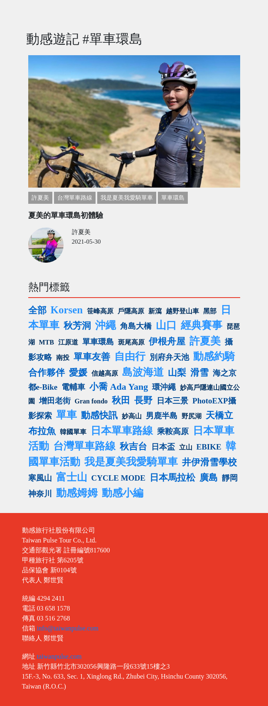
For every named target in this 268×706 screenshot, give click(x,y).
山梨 (177, 372)
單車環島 (172, 198)
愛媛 (78, 372)
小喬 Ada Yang (118, 386)
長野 (143, 400)
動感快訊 (99, 415)
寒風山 (40, 478)
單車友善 (92, 357)
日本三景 (172, 400)
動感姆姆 (77, 492)
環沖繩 (164, 387)
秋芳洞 (77, 325)
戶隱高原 (131, 311)
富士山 (71, 477)
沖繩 (105, 325)
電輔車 (73, 387)
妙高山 (132, 416)
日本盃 (163, 446)
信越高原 (104, 373)
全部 (37, 310)
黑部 (209, 311)
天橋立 (219, 415)
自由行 (129, 356)
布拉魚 (42, 431)
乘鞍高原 (173, 431)
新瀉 (155, 311)
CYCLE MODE (118, 478)
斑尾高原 (131, 342)
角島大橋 (136, 326)
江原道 (68, 342)
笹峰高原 (100, 311)
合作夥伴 (46, 372)
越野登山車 (182, 311)
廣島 (208, 477)
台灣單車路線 (74, 198)
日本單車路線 (122, 430)
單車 (66, 414)
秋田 (121, 400)
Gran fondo (91, 401)
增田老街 (55, 400)
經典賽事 (201, 325)
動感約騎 (214, 356)
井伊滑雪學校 (209, 462)
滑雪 (199, 372)
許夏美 (40, 198)
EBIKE (209, 446)
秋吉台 (133, 446)
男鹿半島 (161, 415)
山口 (166, 325)
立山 (185, 447)
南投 (62, 357)
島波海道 (143, 372)
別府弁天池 (169, 357)
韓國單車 (73, 431)
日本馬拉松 (172, 477)
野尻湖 (192, 416)
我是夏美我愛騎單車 (127, 198)
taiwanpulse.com (59, 656)
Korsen (67, 309)
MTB (46, 342)
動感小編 (122, 492)
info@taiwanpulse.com (67, 628)
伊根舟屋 (167, 341)
